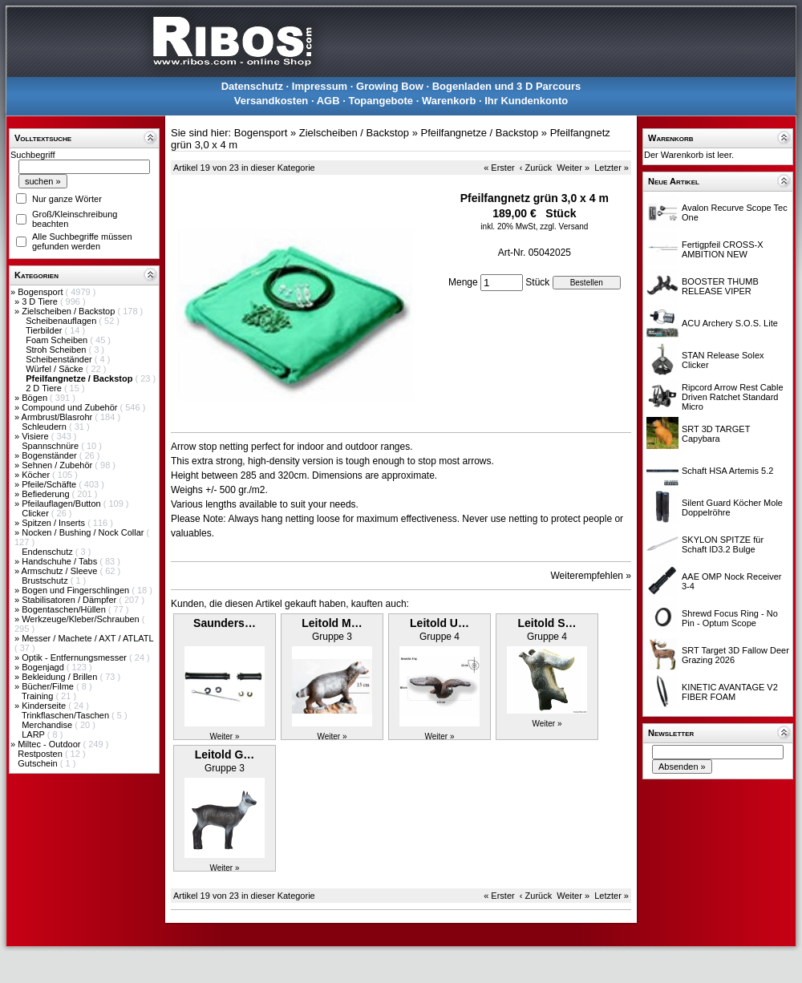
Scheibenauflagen (62, 321)
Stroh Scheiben (57, 349)
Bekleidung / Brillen (60, 677)
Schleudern (45, 426)
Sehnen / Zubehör (58, 465)
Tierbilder (45, 330)
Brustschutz (46, 580)
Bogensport (41, 292)
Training (38, 696)
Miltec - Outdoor (50, 744)
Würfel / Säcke (56, 369)
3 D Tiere (41, 301)
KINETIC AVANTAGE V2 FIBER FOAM (730, 692)
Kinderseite (45, 705)
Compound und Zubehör (70, 407)
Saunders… (224, 623)
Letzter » (611, 167)
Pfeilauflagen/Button (62, 503)
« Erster (499, 167)
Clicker (36, 513)
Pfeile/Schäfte (50, 484)
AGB (328, 101)
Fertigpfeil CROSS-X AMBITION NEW (722, 249)
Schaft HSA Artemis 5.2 (727, 470)
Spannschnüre (51, 446)
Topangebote (380, 101)
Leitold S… (546, 623)
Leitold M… (332, 623)
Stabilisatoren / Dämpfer (70, 600)
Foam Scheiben (58, 340)
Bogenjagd (44, 667)
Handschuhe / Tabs (60, 561)
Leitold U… (439, 623)
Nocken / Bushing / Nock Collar (84, 532)
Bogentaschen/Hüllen (65, 609)
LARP (34, 734)
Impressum (319, 86)
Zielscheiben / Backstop (69, 311)
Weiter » (573, 167)
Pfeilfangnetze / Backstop (480, 133)
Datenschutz (252, 86)
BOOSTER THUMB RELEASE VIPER (720, 286)
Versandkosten (271, 101)
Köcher (37, 474)
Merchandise (48, 725)
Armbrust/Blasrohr (58, 417)
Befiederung (46, 494)
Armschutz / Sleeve (61, 571)
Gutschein (39, 763)
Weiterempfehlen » (591, 575)
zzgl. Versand (564, 226)
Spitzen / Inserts (54, 523)
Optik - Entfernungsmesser (75, 657)
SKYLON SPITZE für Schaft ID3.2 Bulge (723, 544)
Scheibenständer (60, 359)
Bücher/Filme (49, 686)
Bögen (36, 398)
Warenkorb (449, 101)
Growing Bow (389, 86)
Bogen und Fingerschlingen (77, 590)
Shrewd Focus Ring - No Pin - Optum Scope (730, 618)
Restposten (41, 753)
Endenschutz (48, 551)
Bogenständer (50, 455)
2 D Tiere (45, 388)
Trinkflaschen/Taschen (66, 715)
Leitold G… (225, 754)
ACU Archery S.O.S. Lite (730, 323)
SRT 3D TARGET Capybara (716, 433)
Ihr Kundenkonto (526, 101)
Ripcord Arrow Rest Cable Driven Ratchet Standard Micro (733, 396)
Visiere (36, 436)
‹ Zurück (536, 167)
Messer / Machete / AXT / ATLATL (87, 638)
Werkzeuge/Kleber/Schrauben (82, 619)
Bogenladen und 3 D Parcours (506, 86)
